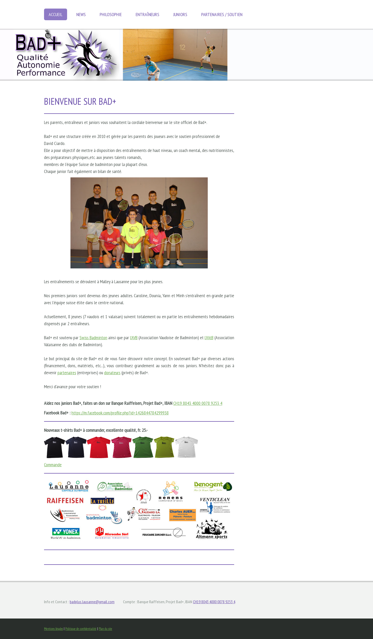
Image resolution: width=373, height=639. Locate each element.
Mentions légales (53, 629)
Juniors (180, 14)
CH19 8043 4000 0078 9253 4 (197, 403)
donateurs (112, 373)
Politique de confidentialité (80, 629)
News (81, 14)
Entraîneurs (147, 14)
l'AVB (134, 338)
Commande (53, 465)
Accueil (55, 14)
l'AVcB (209, 338)
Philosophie (111, 14)
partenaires (67, 373)
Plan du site (105, 629)
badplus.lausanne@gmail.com (92, 601)
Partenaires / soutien (221, 14)
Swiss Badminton (93, 338)
